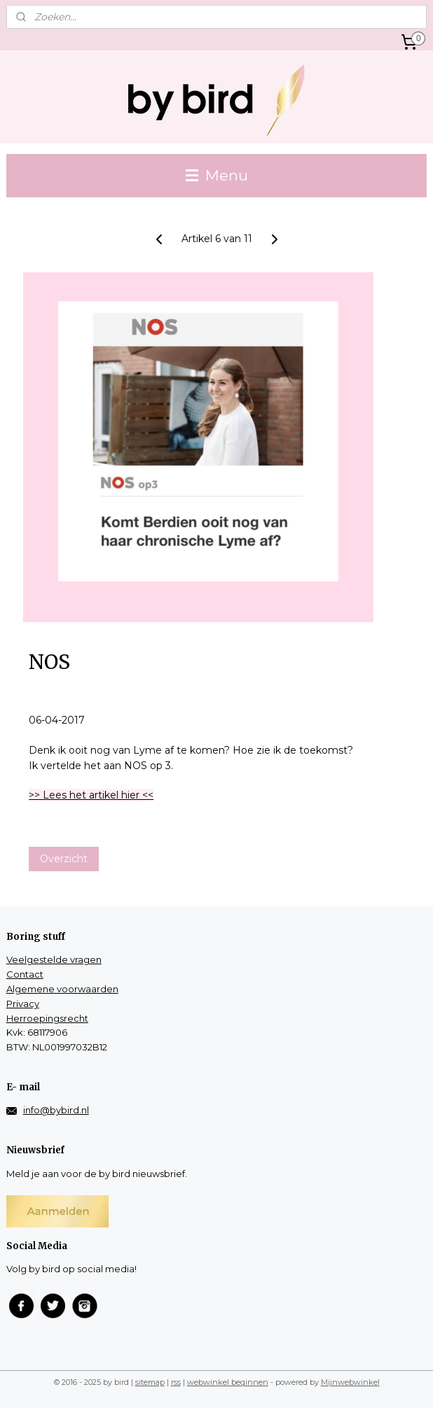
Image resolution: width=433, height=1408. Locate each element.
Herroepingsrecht (47, 1018)
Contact (24, 974)
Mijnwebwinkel (350, 1382)
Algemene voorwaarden (62, 988)
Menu (217, 175)
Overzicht (64, 858)
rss (176, 1382)
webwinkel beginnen (227, 1382)
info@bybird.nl (56, 1109)
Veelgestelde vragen (54, 959)
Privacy (22, 1003)
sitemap (150, 1382)
